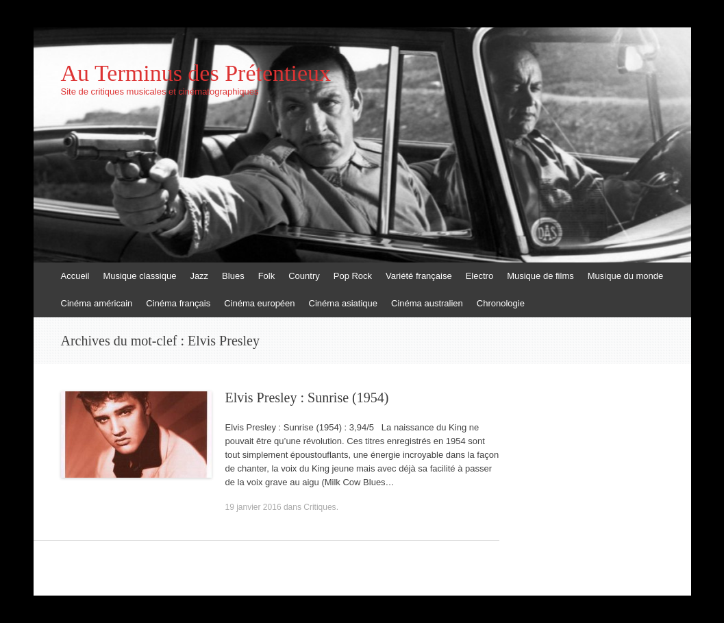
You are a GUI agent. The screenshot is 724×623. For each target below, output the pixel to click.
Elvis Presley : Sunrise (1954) (307, 397)
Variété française (419, 276)
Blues (233, 276)
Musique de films (540, 276)
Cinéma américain (97, 303)
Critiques (319, 507)
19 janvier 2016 (253, 507)
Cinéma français (178, 303)
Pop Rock (353, 276)
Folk (266, 276)
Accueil (75, 276)
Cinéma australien (427, 303)
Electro (479, 276)
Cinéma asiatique (343, 303)
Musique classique (139, 276)
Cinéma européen (259, 303)
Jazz (199, 276)
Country (304, 276)
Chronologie (501, 303)
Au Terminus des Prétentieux (196, 73)
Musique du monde (626, 276)
